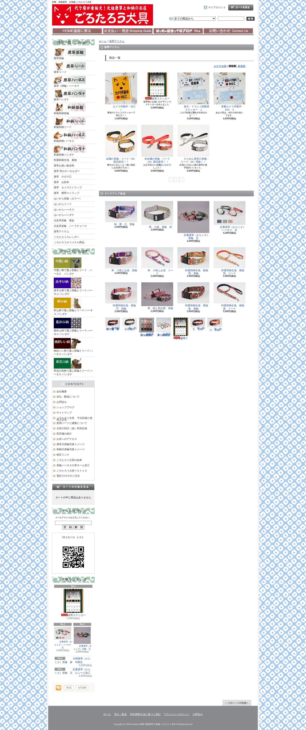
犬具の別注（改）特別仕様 (72, 428)
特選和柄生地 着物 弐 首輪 (121, 296)
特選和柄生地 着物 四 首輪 (194, 261)
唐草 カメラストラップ (68, 187)
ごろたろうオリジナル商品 (69, 242)
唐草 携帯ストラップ (66, 193)
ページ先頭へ (236, 703)
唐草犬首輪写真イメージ (71, 444)
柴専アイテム (61, 231)
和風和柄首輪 (70, 109)
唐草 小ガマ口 (63, 176)
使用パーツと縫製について (72, 423)
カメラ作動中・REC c (121, 91)
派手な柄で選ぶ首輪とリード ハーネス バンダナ (73, 286)
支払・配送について (127, 31)
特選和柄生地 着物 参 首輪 (194, 296)
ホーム (77, 31)
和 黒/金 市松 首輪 (129, 324)
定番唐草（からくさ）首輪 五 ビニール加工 (73, 671)
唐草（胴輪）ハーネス (70, 81)
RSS (69, 687)
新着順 (241, 66)
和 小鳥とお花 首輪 (121, 259)
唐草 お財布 (61, 182)
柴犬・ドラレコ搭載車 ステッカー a (194, 91)
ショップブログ (178, 31)
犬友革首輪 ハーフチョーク (70, 225)
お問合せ (228, 31)
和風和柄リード (70, 123)
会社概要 (62, 391)
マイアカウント (217, 7)
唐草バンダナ (70, 95)
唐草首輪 (70, 54)
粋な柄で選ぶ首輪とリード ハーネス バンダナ (73, 306)
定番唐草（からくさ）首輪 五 (82, 638)
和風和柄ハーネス (70, 136)
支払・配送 (120, 714)
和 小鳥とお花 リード (157, 261)
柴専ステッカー (73, 603)
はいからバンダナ (64, 214)
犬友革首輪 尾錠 (64, 220)
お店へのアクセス (67, 438)
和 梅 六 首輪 (215, 324)
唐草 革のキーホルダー (67, 171)
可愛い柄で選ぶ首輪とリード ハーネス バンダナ (73, 266)
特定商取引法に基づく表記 (145, 714)
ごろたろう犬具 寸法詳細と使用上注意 (74, 418)
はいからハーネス (64, 209)
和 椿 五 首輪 (198, 324)
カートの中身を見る (73, 487)
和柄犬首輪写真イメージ (71, 449)
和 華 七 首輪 (121, 213)
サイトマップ (64, 412)
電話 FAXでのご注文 (68, 475)
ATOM (82, 687)
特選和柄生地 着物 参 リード (230, 296)
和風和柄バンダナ (70, 150)
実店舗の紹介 (64, 433)
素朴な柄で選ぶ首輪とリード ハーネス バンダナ (73, 327)
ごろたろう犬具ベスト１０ (72, 470)
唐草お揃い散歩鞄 (64, 165)
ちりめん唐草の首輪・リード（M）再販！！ (193, 144)
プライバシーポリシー (176, 714)
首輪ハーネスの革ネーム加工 (73, 465)
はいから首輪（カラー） (68, 198)
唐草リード (70, 68)
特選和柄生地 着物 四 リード (230, 261)
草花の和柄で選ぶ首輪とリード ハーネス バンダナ (73, 367)
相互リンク (63, 454)
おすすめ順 (220, 66)
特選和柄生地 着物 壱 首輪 (113, 324)
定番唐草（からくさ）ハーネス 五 (63, 638)
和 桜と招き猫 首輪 (157, 296)
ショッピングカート (241, 7)
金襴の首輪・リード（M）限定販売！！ (121, 144)
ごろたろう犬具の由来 (69, 460)
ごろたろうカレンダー (66, 237)
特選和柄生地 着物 (65, 160)
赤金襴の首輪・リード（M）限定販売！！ (157, 144)
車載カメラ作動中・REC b (229, 91)
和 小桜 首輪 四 (157, 215)
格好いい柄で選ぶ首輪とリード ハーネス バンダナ (73, 347)
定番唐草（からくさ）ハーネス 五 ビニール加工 (163, 327)
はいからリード (63, 204)
